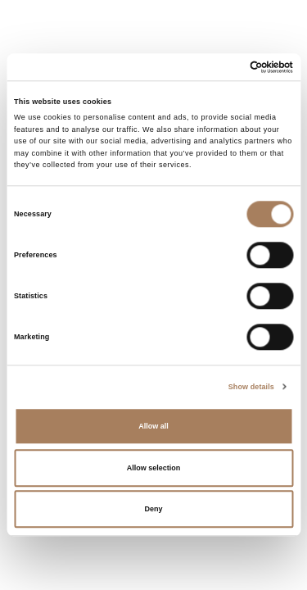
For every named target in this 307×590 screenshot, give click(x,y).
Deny (153, 510)
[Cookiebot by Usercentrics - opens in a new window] (222, 67)
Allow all (153, 427)
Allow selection (154, 468)
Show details (251, 387)
